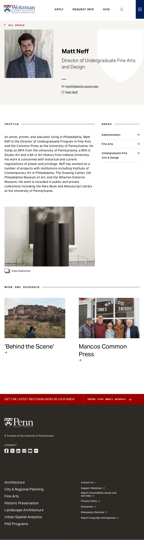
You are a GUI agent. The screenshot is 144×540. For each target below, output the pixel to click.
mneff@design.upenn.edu (81, 86)
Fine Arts (107, 144)
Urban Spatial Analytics (23, 517)
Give (106, 10)
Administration (111, 134)
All (14, 25)
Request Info (83, 10)
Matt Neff (71, 92)
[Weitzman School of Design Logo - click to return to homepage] (20, 10)
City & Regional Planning (24, 489)
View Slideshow (17, 271)
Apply (59, 10)
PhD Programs (16, 524)
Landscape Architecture (24, 510)
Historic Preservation (21, 503)
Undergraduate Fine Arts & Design (114, 155)
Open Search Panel (121, 10)
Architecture (14, 482)
